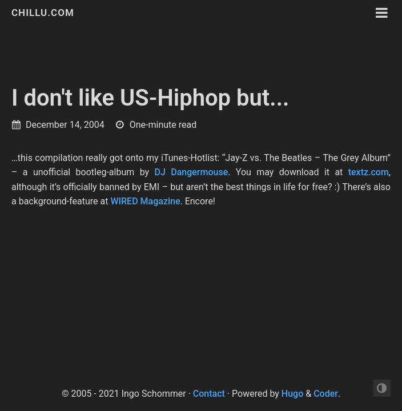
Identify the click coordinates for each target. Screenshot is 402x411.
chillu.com (42, 12)
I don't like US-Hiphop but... (150, 97)
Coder (325, 393)
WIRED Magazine (145, 201)
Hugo (292, 393)
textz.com (368, 172)
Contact (209, 393)
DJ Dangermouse (191, 172)
